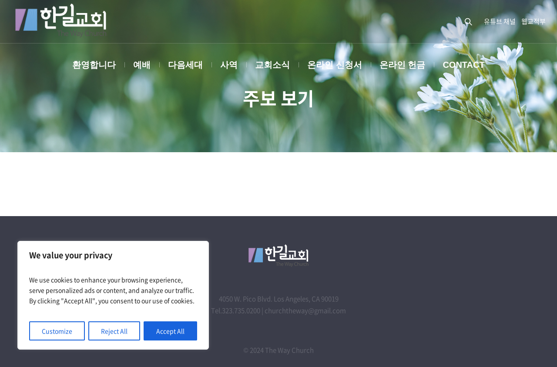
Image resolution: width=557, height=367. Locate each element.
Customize (57, 331)
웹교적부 (533, 21)
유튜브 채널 (500, 21)
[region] (113, 295)
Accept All (170, 331)
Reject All (114, 331)
